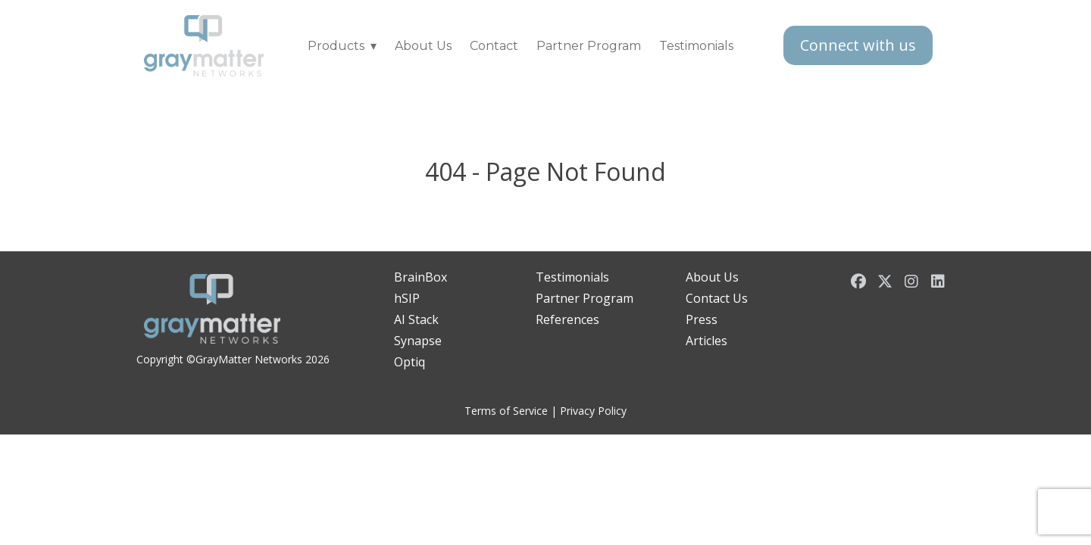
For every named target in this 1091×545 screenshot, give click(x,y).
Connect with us (858, 45)
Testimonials (696, 46)
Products (336, 46)
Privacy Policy (593, 410)
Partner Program (588, 46)
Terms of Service (506, 410)
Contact (494, 46)
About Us (423, 46)
